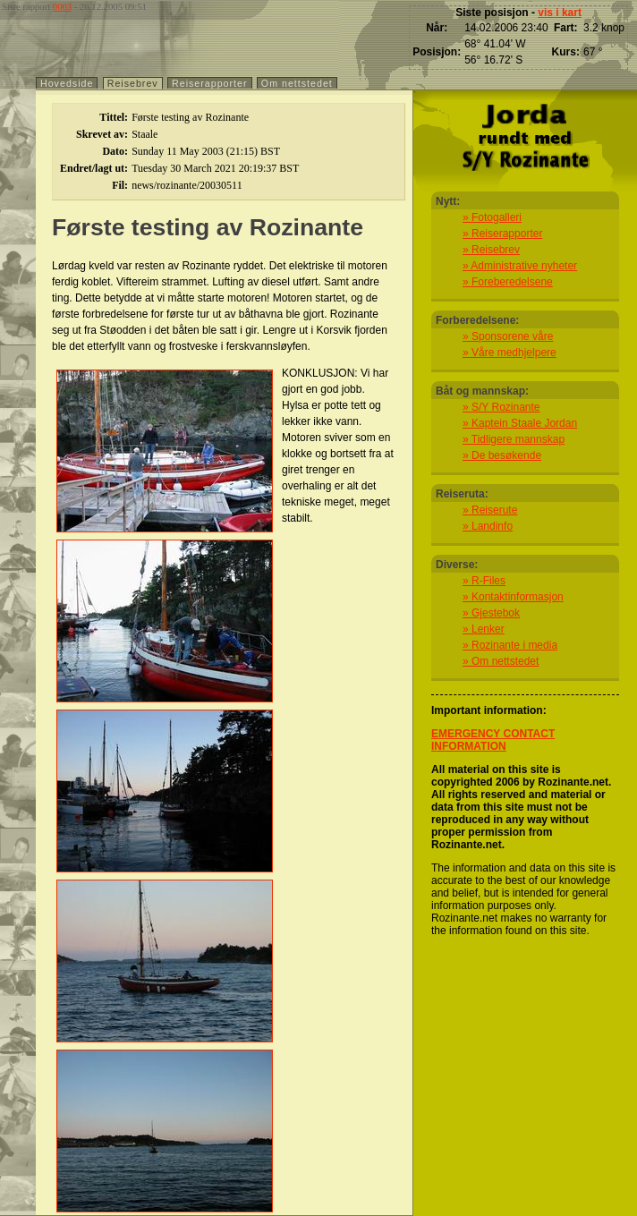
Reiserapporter (209, 83)
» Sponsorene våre (508, 336)
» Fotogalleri (492, 217)
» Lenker (484, 629)
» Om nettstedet (501, 661)
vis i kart (560, 12)
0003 (62, 7)
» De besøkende (502, 455)
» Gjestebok (491, 613)
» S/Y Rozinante (501, 407)
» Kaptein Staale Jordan (520, 423)
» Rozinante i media (510, 645)
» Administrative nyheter (520, 265)
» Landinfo (488, 526)
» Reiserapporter (502, 233)
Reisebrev (132, 83)
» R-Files (484, 580)
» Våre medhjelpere (509, 352)
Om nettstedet (297, 83)
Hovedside (66, 83)
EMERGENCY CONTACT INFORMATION (493, 740)
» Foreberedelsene (508, 282)
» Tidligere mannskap (514, 439)
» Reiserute (490, 510)
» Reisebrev (491, 249)
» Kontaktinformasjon (513, 597)
